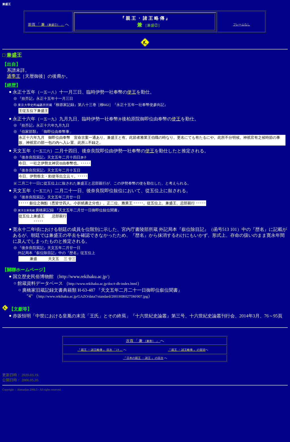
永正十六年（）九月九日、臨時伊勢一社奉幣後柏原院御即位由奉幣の (92, 118)
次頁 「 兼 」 (143, 341)
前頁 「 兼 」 (46, 24)
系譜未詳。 (145, 40)
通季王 (13, 76)
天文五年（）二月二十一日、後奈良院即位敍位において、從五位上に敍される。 (150, 207)
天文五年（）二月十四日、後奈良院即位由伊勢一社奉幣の (79, 150)
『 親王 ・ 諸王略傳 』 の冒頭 (187, 349)
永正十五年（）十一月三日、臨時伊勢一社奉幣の (70, 92)
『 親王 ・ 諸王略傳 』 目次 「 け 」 (100, 349)
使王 (131, 92)
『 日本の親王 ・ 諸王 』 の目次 (143, 357)
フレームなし (241, 24)
